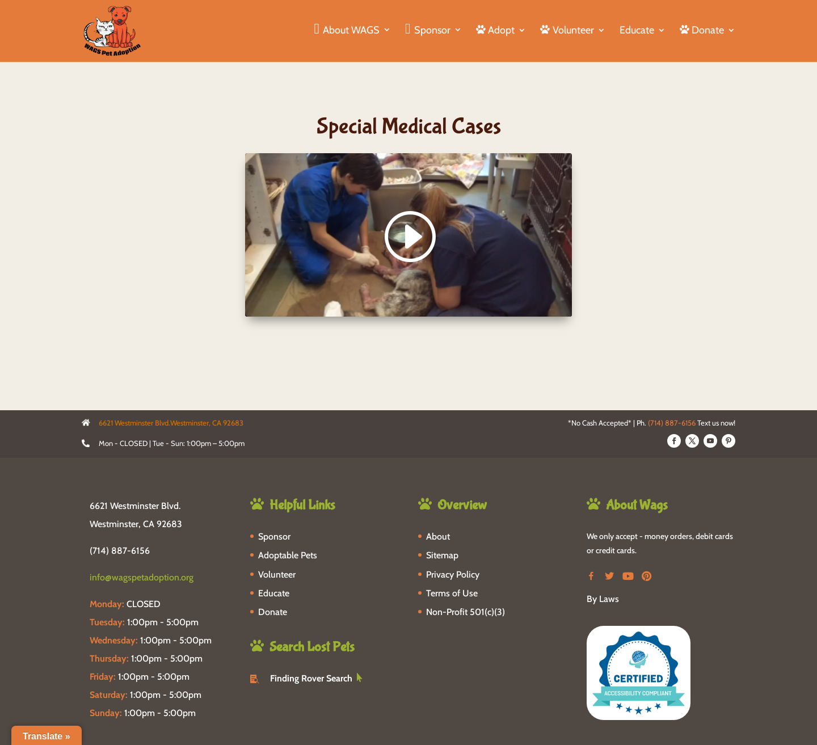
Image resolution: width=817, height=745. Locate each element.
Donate (272, 612)
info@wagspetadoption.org (141, 577)
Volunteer (277, 574)
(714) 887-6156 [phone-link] (120, 550)
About (438, 536)
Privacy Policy (452, 574)
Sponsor (274, 536)
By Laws (603, 599)
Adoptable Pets (287, 555)
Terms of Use (452, 593)
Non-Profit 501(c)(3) (465, 612)
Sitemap (442, 555)
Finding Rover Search (311, 678)
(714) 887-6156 (672, 422)
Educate (637, 31)
